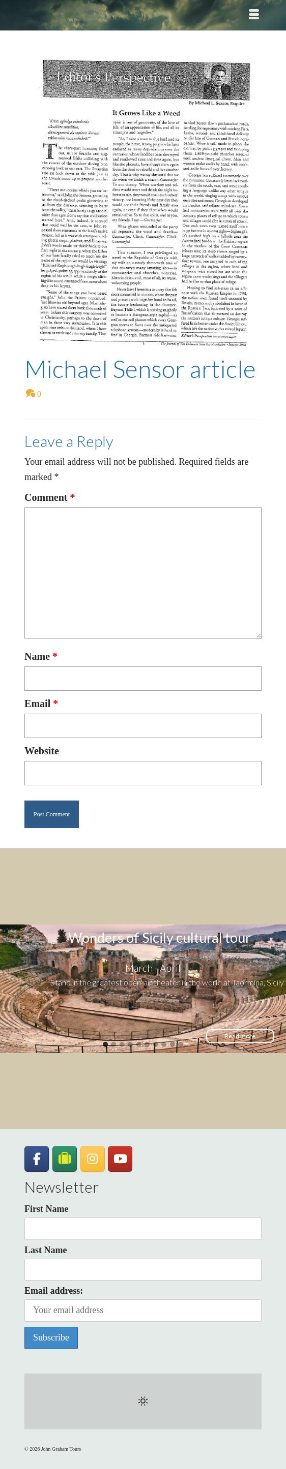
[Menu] (254, 15)
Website (41, 750)
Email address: (143, 1304)
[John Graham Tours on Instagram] (92, 1159)
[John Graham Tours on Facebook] (36, 1159)
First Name (46, 1209)
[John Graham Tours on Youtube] (120, 1159)
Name (41, 656)
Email (41, 703)
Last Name (45, 1250)
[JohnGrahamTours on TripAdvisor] (64, 1159)
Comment (49, 497)
